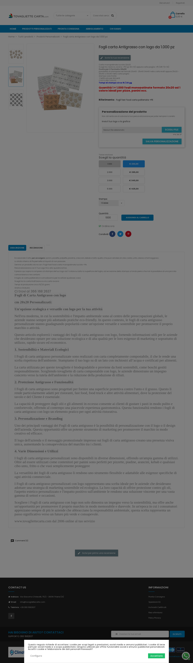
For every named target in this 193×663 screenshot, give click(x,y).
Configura (36, 656)
